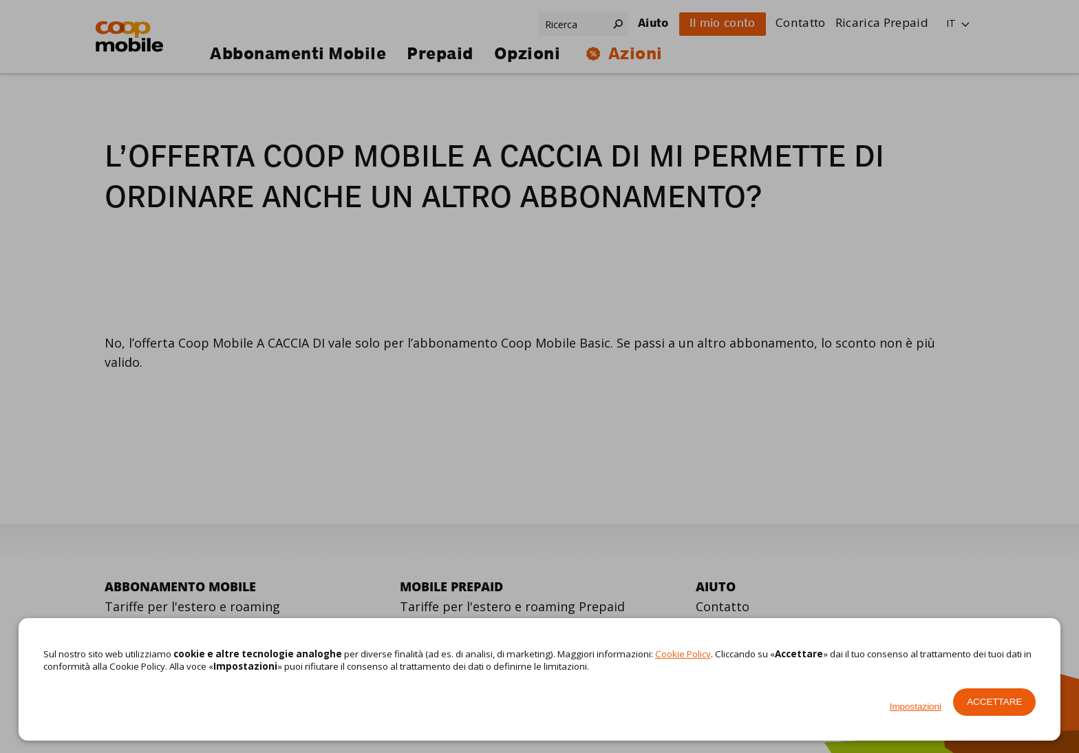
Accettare (994, 702)
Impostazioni (915, 706)
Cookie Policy (683, 654)
